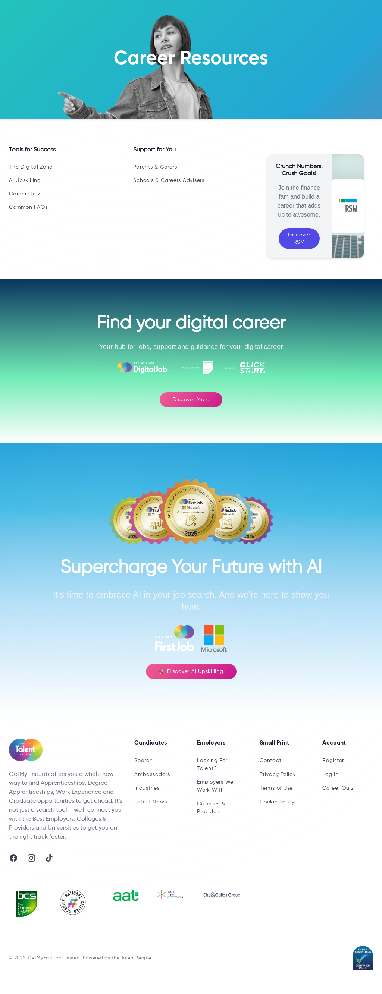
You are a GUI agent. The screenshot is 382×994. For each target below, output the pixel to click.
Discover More (191, 399)
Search (143, 760)
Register (333, 760)
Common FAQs (28, 207)
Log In (330, 774)
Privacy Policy (278, 774)
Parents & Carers (155, 167)
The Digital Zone (31, 167)
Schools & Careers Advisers (168, 180)
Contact (270, 760)
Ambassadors (152, 774)
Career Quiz (24, 193)
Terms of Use (276, 788)
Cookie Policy (277, 802)
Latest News (150, 802)
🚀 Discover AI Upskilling (191, 671)
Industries (147, 788)
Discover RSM (299, 238)
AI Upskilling (25, 180)
